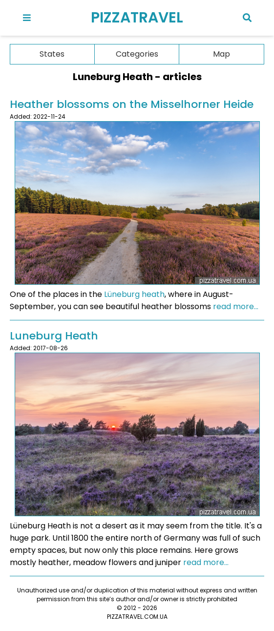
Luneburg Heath (54, 335)
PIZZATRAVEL (137, 17)
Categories (137, 54)
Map (221, 54)
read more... (235, 306)
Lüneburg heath (134, 294)
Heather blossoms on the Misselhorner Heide (131, 104)
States (52, 54)
